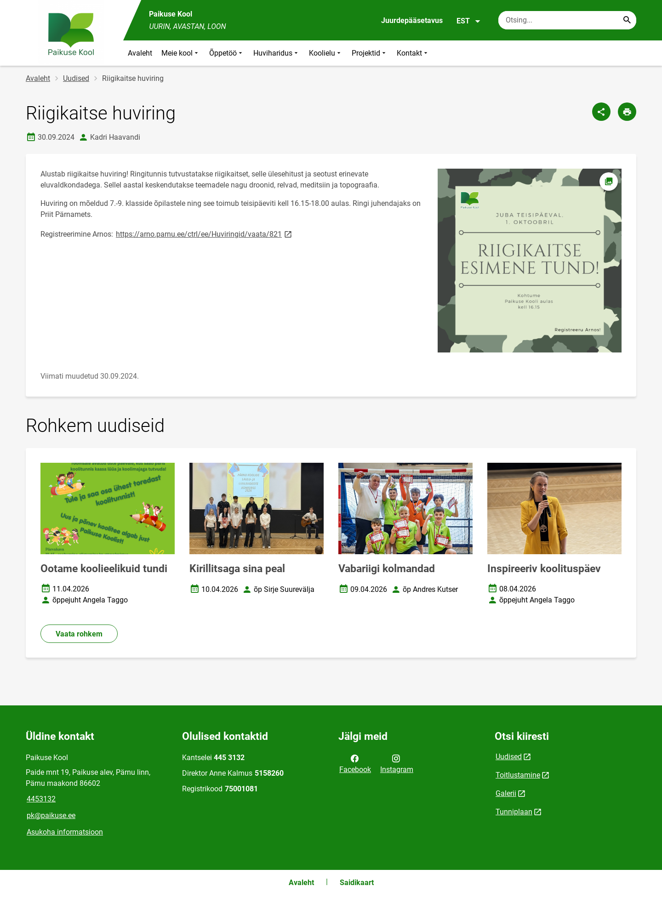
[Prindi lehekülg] (627, 111)
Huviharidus (276, 53)
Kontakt (413, 53)
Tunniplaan (514, 811)
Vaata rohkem (79, 634)
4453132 (41, 799)
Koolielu (325, 53)
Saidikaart (357, 882)
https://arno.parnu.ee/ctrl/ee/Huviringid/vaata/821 (204, 234)
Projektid (370, 53)
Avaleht (140, 53)
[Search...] (627, 20)
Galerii (506, 793)
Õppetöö (226, 53)
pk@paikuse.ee (51, 815)
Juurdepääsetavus (412, 20)
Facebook (355, 763)
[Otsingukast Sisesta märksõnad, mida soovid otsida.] (567, 20)
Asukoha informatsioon (65, 832)
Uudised (76, 78)
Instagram (396, 763)
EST (469, 21)
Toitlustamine (518, 775)
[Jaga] (601, 111)
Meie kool (180, 53)
